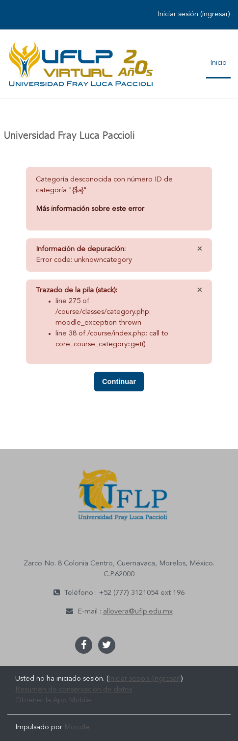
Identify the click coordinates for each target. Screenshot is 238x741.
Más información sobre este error (90, 209)
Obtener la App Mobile (53, 700)
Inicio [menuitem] (218, 63)
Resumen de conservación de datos (73, 689)
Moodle (77, 727)
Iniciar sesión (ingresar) (194, 14)
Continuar (119, 381)
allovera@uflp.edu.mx (138, 611)
